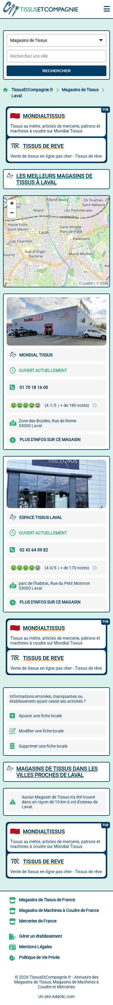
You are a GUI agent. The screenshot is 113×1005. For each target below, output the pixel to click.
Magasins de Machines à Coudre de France (59, 910)
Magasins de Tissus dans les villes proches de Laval (57, 771)
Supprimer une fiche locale (43, 746)
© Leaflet (86, 283)
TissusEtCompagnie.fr (32, 89)
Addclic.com (63, 996)
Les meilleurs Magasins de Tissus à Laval (54, 179)
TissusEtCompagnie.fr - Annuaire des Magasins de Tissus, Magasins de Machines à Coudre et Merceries (56, 982)
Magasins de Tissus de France (47, 899)
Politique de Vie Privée (39, 957)
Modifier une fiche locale (41, 731)
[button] (11, 204)
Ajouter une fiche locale (40, 715)
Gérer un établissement (40, 936)
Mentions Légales (35, 946)
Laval (16, 95)
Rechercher (56, 71)
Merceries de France (37, 921)
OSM (104, 283)
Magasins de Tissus (80, 89)
